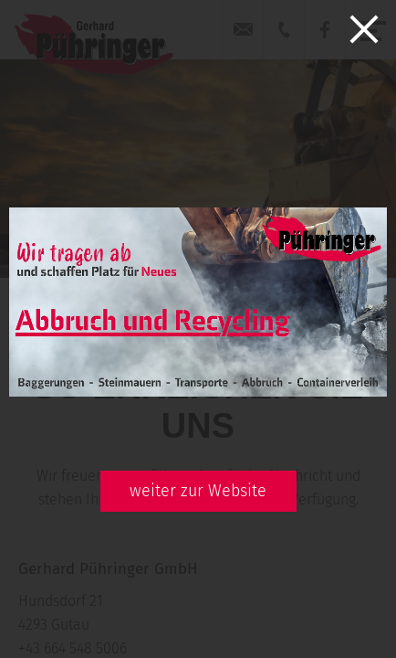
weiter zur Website (198, 491)
